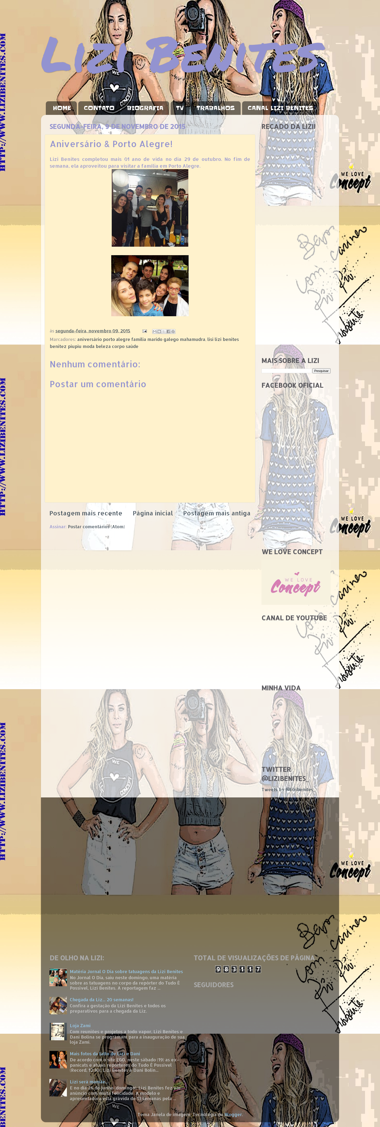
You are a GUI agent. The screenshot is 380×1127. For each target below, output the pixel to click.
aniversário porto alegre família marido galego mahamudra (141, 339)
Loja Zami (80, 1025)
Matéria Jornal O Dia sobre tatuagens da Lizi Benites (126, 971)
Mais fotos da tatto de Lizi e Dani (105, 1053)
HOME (62, 108)
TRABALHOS (216, 108)
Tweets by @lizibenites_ (288, 789)
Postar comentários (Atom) (96, 526)
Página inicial (153, 513)
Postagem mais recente (85, 513)
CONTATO (99, 108)
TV (180, 108)
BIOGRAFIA (145, 108)
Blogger (233, 1114)
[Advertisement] (296, 276)
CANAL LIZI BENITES (280, 108)
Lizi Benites (180, 52)
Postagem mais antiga (217, 513)
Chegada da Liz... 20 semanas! (102, 999)
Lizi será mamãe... (89, 1081)
